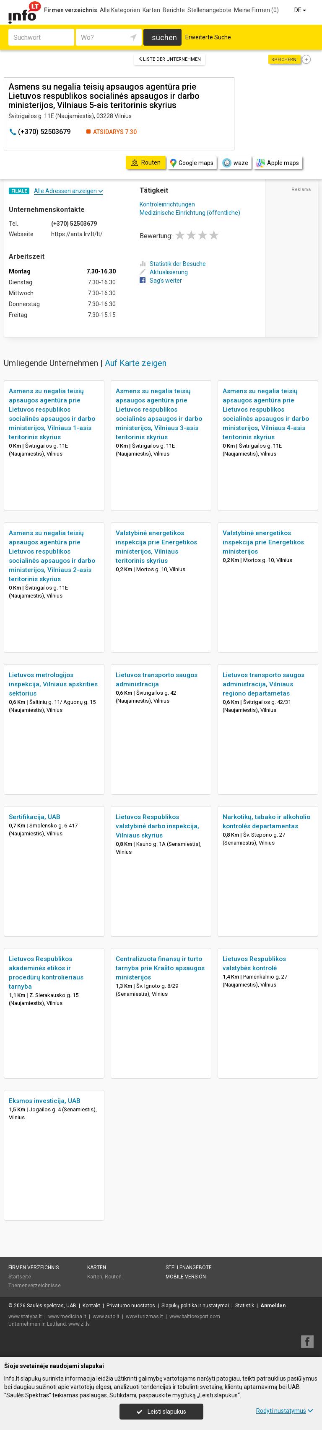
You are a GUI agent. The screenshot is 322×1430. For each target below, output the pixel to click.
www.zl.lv (79, 1324)
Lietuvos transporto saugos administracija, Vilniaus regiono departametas (263, 684)
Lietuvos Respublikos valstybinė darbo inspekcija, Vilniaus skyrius (157, 826)
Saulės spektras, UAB (51, 1306)
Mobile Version (186, 1277)
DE (300, 10)
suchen (164, 37)
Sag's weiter (161, 280)
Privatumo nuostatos (130, 1306)
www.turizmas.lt (144, 1316)
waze (234, 162)
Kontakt (91, 1306)
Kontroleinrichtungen (167, 204)
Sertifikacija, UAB (34, 817)
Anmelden (273, 1306)
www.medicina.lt (67, 1316)
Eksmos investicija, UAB (44, 1101)
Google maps (191, 163)
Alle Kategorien (120, 10)
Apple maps (277, 163)
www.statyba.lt (25, 1316)
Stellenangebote (209, 10)
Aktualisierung (164, 272)
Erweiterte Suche (208, 37)
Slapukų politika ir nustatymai (195, 1306)
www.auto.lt (106, 1316)
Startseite (19, 1277)
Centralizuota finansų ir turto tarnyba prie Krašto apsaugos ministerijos (160, 968)
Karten (151, 10)
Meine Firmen (256, 10)
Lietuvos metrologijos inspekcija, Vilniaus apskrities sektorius (53, 684)
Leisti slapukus (161, 1411)
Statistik (244, 1306)
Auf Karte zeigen (135, 363)
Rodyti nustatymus (284, 1410)
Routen (113, 1277)
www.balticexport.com (194, 1316)
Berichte (174, 10)
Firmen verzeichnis (70, 10)
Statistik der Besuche (173, 263)
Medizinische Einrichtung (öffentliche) (190, 212)
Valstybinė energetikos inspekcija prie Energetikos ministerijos (263, 542)
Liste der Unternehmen (169, 59)
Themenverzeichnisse (34, 1285)
